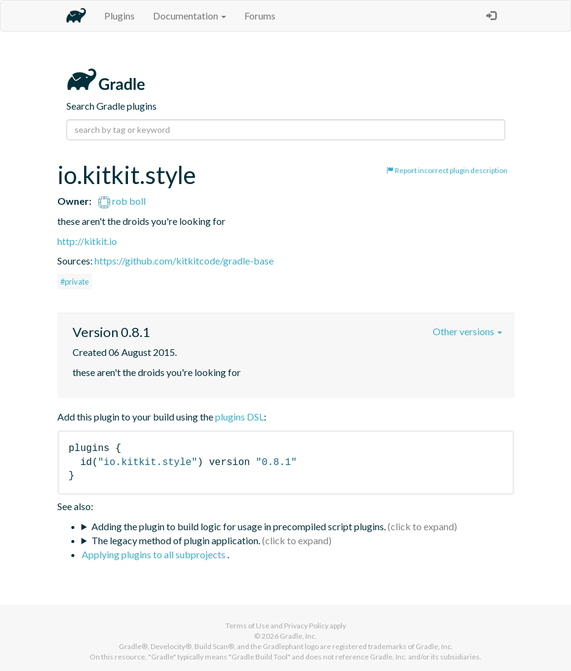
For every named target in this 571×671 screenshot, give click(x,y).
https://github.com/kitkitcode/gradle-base (184, 260)
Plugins (119, 15)
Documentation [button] (189, 15)
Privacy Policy (306, 625)
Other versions (467, 331)
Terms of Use (247, 625)
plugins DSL (239, 416)
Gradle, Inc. (298, 636)
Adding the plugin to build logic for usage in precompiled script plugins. (238, 526)
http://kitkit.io (87, 241)
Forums (259, 15)
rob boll (122, 201)
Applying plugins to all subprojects (154, 554)
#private (74, 281)
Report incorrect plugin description (447, 170)
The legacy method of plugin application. (175, 540)
